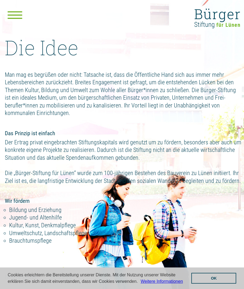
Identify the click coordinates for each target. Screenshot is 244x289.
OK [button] (214, 278)
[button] (140, 282)
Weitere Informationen (162, 281)
